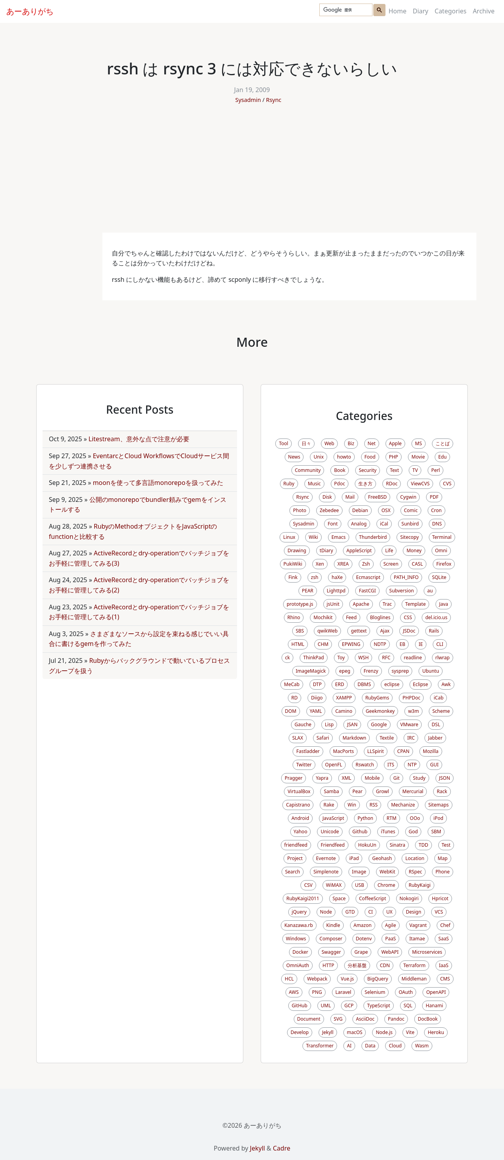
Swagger (331, 952)
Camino (343, 711)
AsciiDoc (365, 1019)
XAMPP (344, 697)
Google (379, 724)
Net (372, 443)
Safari (323, 737)
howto (344, 456)
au (430, 590)
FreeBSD (377, 497)
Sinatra (398, 845)
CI (370, 911)
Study (419, 778)
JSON (444, 778)
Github (359, 831)
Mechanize (403, 804)
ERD (339, 684)
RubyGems (377, 697)
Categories (451, 11)
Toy (341, 657)
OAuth (405, 992)
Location (414, 858)
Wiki (313, 537)
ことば (442, 443)
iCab (438, 697)
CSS (408, 617)
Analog (359, 523)
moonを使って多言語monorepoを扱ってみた (158, 482)
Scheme (441, 711)
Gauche (303, 724)
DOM (290, 711)
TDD (423, 845)
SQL (408, 1005)
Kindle (333, 925)
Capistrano (298, 804)
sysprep (400, 671)
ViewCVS (420, 483)
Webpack (317, 978)
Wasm (422, 1045)
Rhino (293, 617)
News (294, 456)
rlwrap (442, 657)
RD (294, 697)
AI (349, 1045)
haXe (337, 577)
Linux (289, 537)
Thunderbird (373, 537)
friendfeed (296, 845)
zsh (315, 577)
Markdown (354, 737)
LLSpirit (375, 751)
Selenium (375, 992)
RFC (386, 657)
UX (389, 911)
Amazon (363, 925)
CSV (308, 885)
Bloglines (380, 617)
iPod (438, 818)
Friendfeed (333, 845)
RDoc (391, 483)
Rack (442, 791)
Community (308, 470)
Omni (441, 550)
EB (402, 644)
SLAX (297, 737)
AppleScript (359, 550)
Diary (420, 11)
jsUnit (333, 604)
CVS (447, 483)
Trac (387, 604)
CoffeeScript (372, 898)
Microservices (427, 952)
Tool (283, 443)
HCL (289, 978)
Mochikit (322, 617)
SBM (436, 831)
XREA (343, 564)
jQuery (299, 911)
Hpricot (440, 898)
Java (443, 604)
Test (446, 845)
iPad (354, 858)
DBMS (364, 684)
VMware (409, 724)
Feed (351, 617)
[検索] (345, 10)
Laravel (343, 992)
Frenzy (371, 671)
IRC (411, 737)
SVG (338, 1019)
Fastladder (307, 751)
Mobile (372, 778)
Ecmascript (368, 577)
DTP (317, 684)
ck (287, 657)
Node (326, 911)
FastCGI (367, 590)
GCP (349, 1005)
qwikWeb (327, 630)
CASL (417, 564)
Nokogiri (409, 898)
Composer (330, 938)
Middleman (414, 978)
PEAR (307, 590)
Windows (296, 938)
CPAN (403, 751)
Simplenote (326, 871)
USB (359, 885)
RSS (374, 804)
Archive (484, 11)
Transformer (320, 1045)
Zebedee (329, 510)
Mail (350, 497)
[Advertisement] (252, 173)
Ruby (289, 483)
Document (309, 1019)
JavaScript (333, 818)
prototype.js (300, 604)
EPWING (351, 644)
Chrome (386, 885)
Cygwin (408, 497)
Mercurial (412, 791)
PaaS (390, 938)
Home (398, 11)
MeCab (291, 684)
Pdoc (339, 483)
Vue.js (347, 978)
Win (352, 804)
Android (300, 818)
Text (394, 470)
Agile (390, 925)
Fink (292, 577)
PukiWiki (293, 564)
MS (418, 443)
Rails (434, 630)
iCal (384, 523)
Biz (351, 443)
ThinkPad (313, 657)
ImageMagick (311, 671)
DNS (437, 523)
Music (314, 483)
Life (389, 550)
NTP (412, 764)
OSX (386, 510)
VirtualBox (298, 791)
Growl (382, 791)
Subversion (401, 590)
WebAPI (389, 952)
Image (359, 871)
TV (415, 470)
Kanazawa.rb (298, 925)
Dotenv (364, 938)
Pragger (293, 778)
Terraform (414, 965)
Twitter (303, 764)
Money (413, 550)
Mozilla (431, 751)
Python (365, 818)
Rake (328, 804)
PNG (317, 992)
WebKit (387, 871)
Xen (320, 564)
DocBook (428, 1019)
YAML (316, 711)
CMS (445, 978)
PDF (434, 497)
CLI (439, 644)
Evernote (326, 858)
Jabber (435, 737)
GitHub (300, 1005)
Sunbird (410, 523)
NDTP (380, 644)
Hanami (434, 1005)
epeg (344, 671)
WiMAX (334, 885)
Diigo (317, 697)
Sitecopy (409, 537)
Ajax (384, 630)
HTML (297, 644)
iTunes (388, 831)
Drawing (296, 550)
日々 (306, 443)
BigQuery (377, 978)
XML (346, 778)
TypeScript (378, 1005)
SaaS (443, 938)
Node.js (384, 1032)
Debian (360, 510)
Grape (361, 952)
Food (370, 456)
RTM (392, 818)
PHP (393, 456)
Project (294, 858)
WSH (363, 657)
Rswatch (365, 764)
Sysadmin (248, 100)
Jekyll (328, 1032)
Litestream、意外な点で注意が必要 (139, 439)
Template (415, 604)
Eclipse (420, 684)
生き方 (365, 483)
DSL (436, 724)
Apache (361, 604)
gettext (359, 630)
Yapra (322, 778)
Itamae (417, 938)
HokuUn (367, 845)
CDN (385, 965)
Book (339, 470)
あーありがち (30, 11)
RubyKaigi (420, 885)
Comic (411, 510)
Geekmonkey (380, 711)
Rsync (273, 100)
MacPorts (343, 751)
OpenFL (333, 764)
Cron (436, 510)
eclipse (392, 684)
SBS (300, 630)
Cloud (395, 1045)
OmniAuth (297, 965)
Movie (418, 456)
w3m (413, 711)
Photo (299, 510)
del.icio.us (436, 617)
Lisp (329, 724)
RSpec (415, 871)
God (413, 831)
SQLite (439, 577)
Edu (442, 456)
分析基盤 (357, 965)
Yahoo (301, 831)
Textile (387, 737)
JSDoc (409, 630)
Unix (318, 456)
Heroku (436, 1032)
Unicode (330, 831)
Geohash (382, 858)
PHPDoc (411, 697)
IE (421, 644)
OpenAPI (436, 992)
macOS (355, 1032)
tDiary (326, 550)
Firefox (443, 564)
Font (332, 523)
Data (370, 1045)
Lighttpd (336, 590)
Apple (395, 443)
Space (339, 898)
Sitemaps (438, 804)
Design (413, 911)
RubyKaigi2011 (302, 898)
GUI (434, 764)
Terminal (442, 537)
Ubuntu (430, 671)
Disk (327, 497)
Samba (331, 791)
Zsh (366, 564)
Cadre (281, 1148)
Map (443, 858)
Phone (442, 871)
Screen (391, 564)
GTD (350, 911)
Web (329, 443)
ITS (390, 764)
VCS (439, 911)
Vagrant (418, 925)
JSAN (352, 724)
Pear (357, 791)
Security (367, 470)
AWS (294, 992)
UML (326, 1005)
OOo (415, 818)
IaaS (443, 965)
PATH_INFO (406, 577)
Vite (410, 1032)
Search (292, 871)
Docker (300, 952)
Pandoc (396, 1019)
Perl (435, 470)
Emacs (339, 537)
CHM (323, 644)
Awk (446, 684)
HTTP (328, 965)
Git (396, 778)
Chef (445, 925)
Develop (300, 1032)
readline (413, 657)
